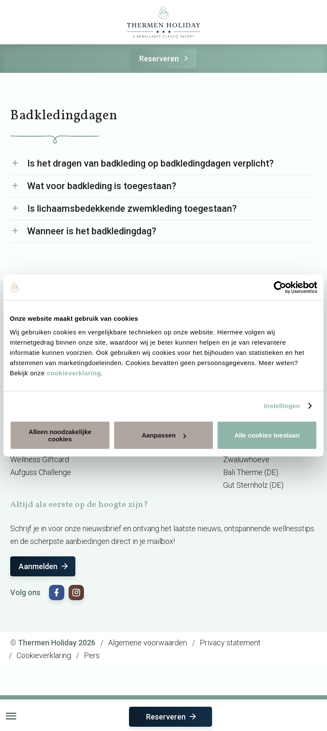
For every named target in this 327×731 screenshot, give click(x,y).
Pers (92, 655)
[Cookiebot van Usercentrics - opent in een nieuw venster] (280, 287)
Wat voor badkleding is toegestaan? (101, 186)
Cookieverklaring (44, 655)
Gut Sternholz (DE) (253, 485)
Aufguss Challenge (40, 472)
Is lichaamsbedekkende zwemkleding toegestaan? (132, 208)
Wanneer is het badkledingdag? (91, 231)
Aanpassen (164, 435)
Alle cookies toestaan (266, 435)
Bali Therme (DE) (250, 472)
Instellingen (282, 405)
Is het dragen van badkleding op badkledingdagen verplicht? (150, 163)
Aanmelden (44, 566)
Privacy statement (230, 642)
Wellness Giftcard (39, 459)
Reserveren (165, 58)
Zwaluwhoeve (246, 459)
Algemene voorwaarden (147, 642)
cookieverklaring (74, 372)
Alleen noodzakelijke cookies (60, 435)
